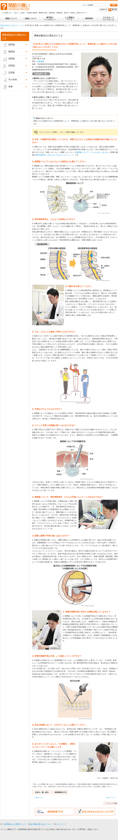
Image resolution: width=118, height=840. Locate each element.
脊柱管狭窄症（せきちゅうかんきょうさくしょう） (55, 155)
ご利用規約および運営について (14, 824)
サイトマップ (61, 824)
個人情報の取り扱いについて (41, 824)
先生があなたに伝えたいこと (11, 25)
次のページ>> (110, 797)
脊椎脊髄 (40, 61)
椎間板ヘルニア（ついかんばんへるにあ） (93, 152)
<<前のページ (39, 797)
